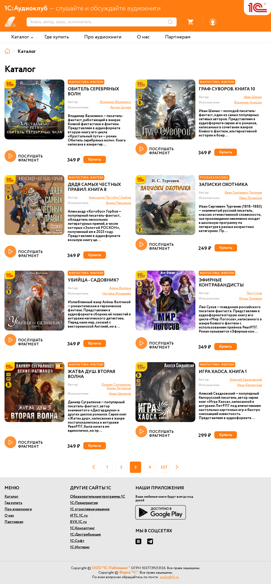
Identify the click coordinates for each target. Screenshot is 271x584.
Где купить (13, 503)
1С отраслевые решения (90, 509)
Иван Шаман (253, 97)
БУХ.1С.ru (78, 522)
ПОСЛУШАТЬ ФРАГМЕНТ (24, 156)
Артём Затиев (120, 107)
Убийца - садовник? (93, 280)
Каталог (12, 496)
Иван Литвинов (250, 198)
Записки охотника (223, 184)
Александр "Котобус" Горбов (110, 197)
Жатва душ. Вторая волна (91, 374)
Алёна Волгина (120, 288)
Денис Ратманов (118, 388)
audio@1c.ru (169, 577)
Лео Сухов (254, 293)
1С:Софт (77, 541)
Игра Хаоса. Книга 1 (223, 371)
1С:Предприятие (84, 503)
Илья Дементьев (249, 385)
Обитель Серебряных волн (93, 92)
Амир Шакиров (120, 394)
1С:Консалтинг (82, 528)
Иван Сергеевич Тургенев (243, 192)
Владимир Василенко (115, 102)
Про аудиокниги (18, 509)
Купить (94, 159)
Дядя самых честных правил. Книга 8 (94, 187)
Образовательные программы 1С (97, 496)
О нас (9, 515)
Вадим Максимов (118, 203)
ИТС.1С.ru (79, 515)
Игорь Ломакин (250, 298)
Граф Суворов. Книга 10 (227, 89)
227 (164, 467)
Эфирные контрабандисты (221, 283)
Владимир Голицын (248, 102)
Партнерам (14, 522)
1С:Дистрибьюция (85, 534)
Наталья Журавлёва (116, 294)
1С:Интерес (80, 547)
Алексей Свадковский (246, 380)
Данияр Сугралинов (115, 384)
